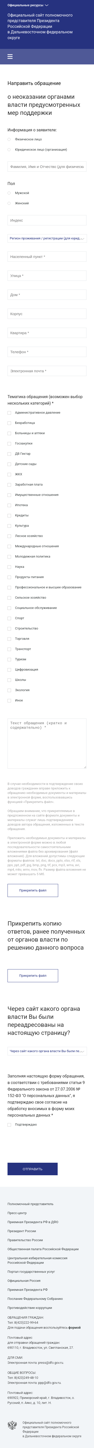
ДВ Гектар (23, 454)
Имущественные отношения (36, 495)
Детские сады (26, 464)
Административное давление (37, 412)
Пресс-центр (17, 1213)
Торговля (22, 639)
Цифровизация (26, 669)
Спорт (19, 618)
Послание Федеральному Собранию (35, 1299)
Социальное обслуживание (36, 608)
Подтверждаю (26, 1124)
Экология (22, 690)
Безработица (25, 423)
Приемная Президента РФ (28, 1290)
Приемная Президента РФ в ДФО (33, 1222)
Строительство (26, 628)
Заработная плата (29, 484)
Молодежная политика (32, 556)
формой (74, 1327)
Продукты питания (29, 577)
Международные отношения (37, 546)
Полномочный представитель (30, 1204)
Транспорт (23, 649)
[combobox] (47, 238)
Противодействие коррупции (30, 1308)
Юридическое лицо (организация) (41, 149)
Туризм (20, 659)
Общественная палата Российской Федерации (43, 1249)
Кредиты (22, 515)
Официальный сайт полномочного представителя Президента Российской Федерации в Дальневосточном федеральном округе (40, 26)
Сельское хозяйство (30, 597)
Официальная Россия (24, 1281)
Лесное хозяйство (29, 536)
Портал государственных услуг (31, 1272)
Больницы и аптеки (30, 433)
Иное (19, 700)
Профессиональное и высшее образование (48, 587)
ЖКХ (18, 474)
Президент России (22, 1231)
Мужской (22, 193)
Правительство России (25, 1240)
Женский (22, 203)
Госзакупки (23, 443)
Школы (20, 680)
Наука (19, 567)
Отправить (32, 1169)
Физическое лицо (28, 139)
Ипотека (21, 505)
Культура (22, 525)
